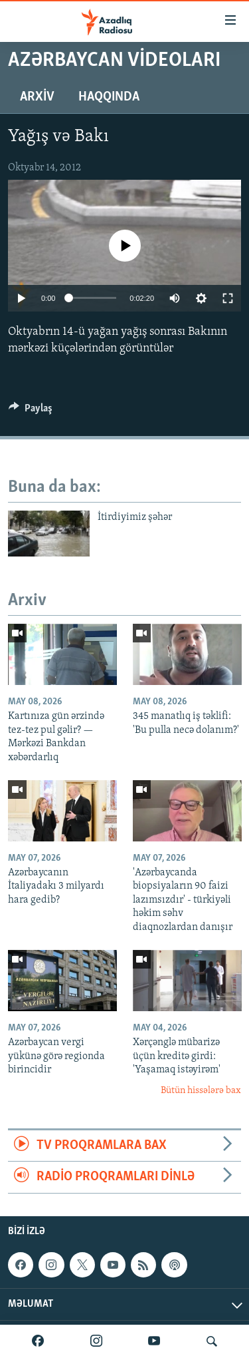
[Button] (30, 411)
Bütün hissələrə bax (201, 1091)
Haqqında (108, 97)
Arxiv (37, 97)
